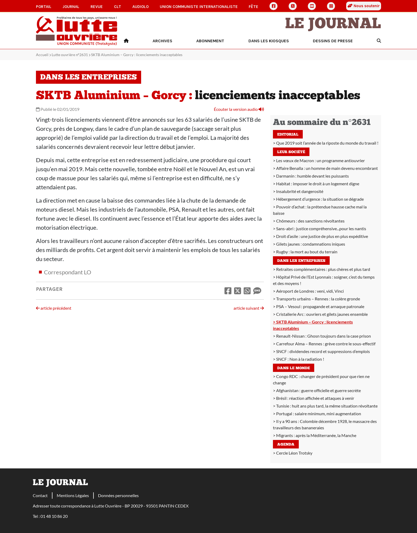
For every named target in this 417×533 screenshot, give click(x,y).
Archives (162, 40)
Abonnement (210, 40)
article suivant (249, 307)
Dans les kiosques (268, 40)
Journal (71, 6)
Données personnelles (118, 495)
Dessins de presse (333, 40)
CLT (117, 6)
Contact (40, 495)
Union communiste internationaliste (199, 6)
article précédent (53, 307)
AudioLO (140, 6)
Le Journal (333, 24)
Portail (43, 6)
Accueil (42, 54)
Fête (253, 6)
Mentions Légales (73, 495)
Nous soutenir (364, 5)
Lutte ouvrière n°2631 (70, 54)
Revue (97, 6)
